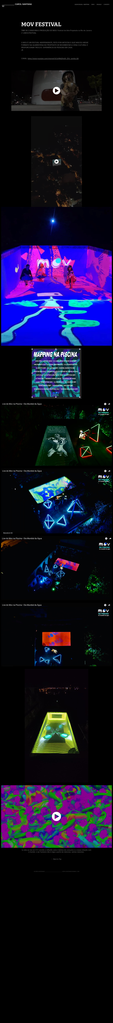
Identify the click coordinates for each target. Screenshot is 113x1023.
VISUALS (99, 4)
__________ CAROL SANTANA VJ (17, 5)
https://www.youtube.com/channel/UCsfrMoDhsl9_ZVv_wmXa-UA (53, 58)
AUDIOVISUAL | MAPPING (82, 4)
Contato (106, 4)
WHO (92, 4)
